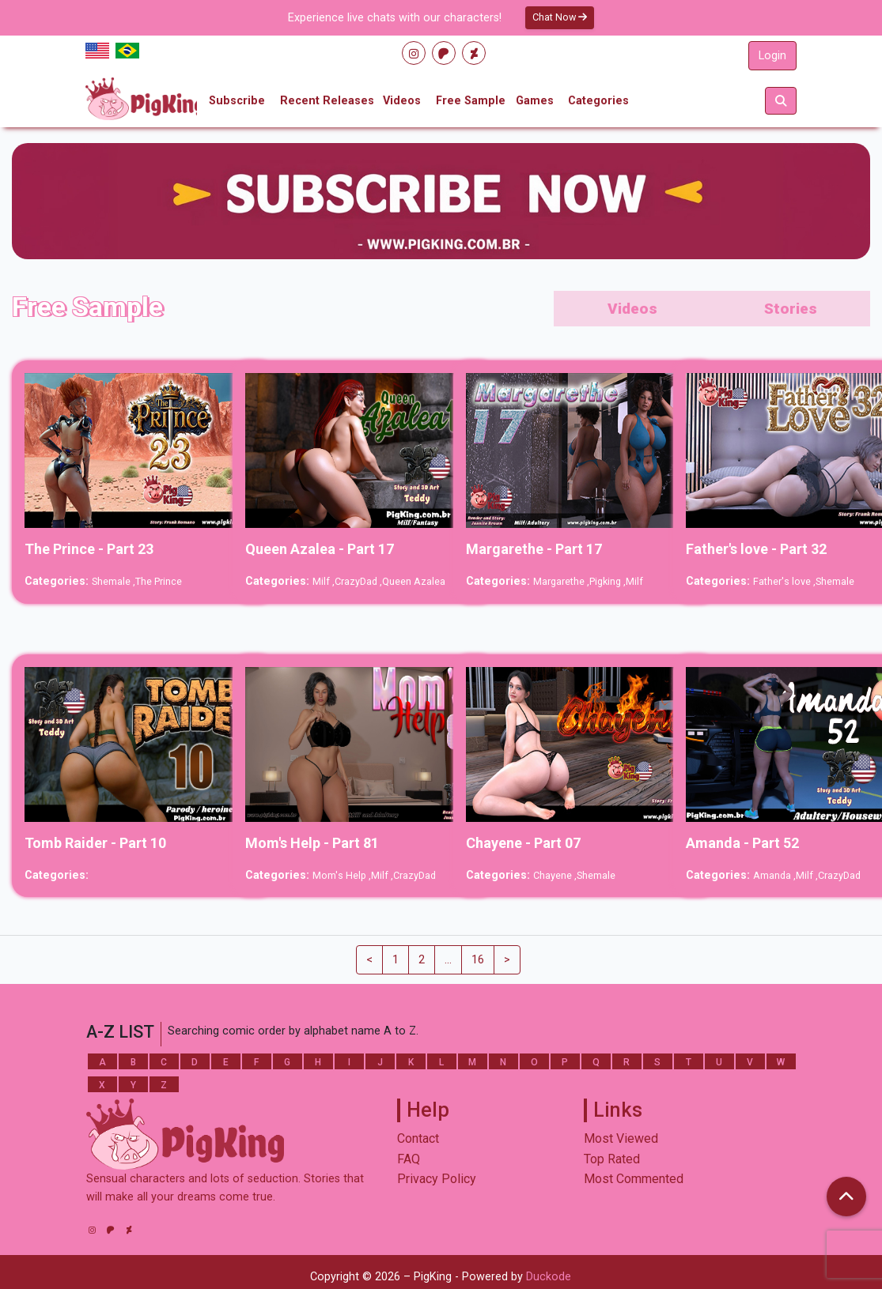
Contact (418, 1138)
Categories (598, 100)
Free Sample (470, 100)
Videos (402, 100)
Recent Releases (327, 100)
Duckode (548, 1276)
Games (535, 100)
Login (772, 55)
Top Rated (612, 1159)
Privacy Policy (436, 1178)
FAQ (408, 1159)
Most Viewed (621, 1138)
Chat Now (559, 17)
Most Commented (633, 1178)
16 (477, 960)
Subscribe (237, 100)
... (448, 960)
